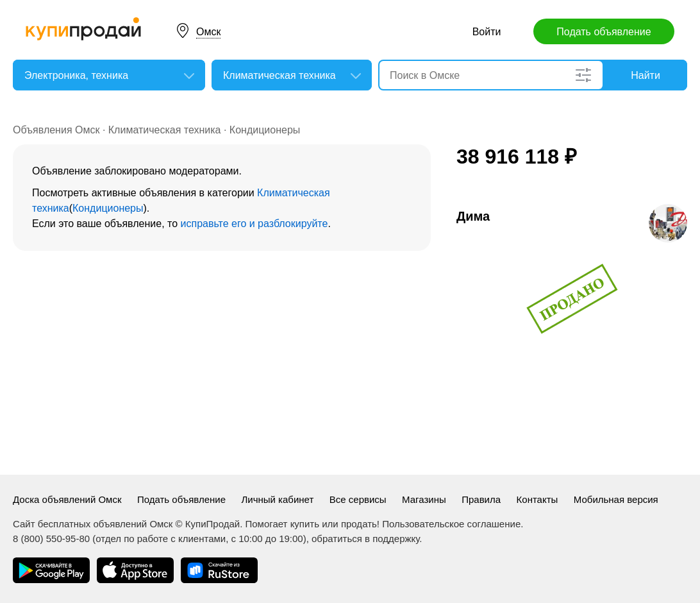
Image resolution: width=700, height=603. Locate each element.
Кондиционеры (264, 129)
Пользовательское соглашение (451, 523)
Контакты (537, 499)
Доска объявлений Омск (67, 499)
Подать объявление (603, 31)
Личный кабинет (277, 499)
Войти (486, 31)
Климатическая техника (164, 129)
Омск (208, 31)
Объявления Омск (56, 129)
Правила (481, 499)
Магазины (424, 499)
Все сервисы (358, 499)
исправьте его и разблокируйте (254, 223)
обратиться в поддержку (365, 538)
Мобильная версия (616, 499)
